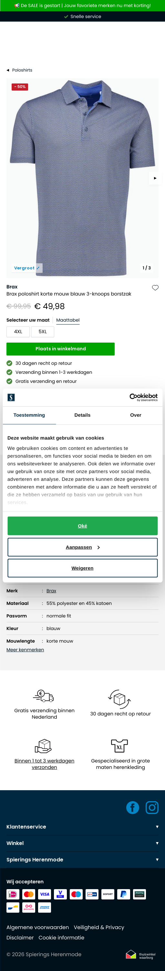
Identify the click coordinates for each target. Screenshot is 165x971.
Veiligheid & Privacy (99, 927)
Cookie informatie (61, 937)
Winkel (82, 843)
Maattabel (67, 320)
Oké (82, 526)
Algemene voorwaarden (37, 927)
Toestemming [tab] (29, 415)
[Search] (82, 50)
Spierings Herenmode (82, 859)
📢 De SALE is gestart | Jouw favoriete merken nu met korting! (82, 5)
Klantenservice (82, 826)
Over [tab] (135, 415)
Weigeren (82, 568)
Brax (11, 287)
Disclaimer (20, 937)
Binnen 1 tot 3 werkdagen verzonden (44, 764)
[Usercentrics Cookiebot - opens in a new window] (129, 397)
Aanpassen (83, 546)
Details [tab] (83, 415)
